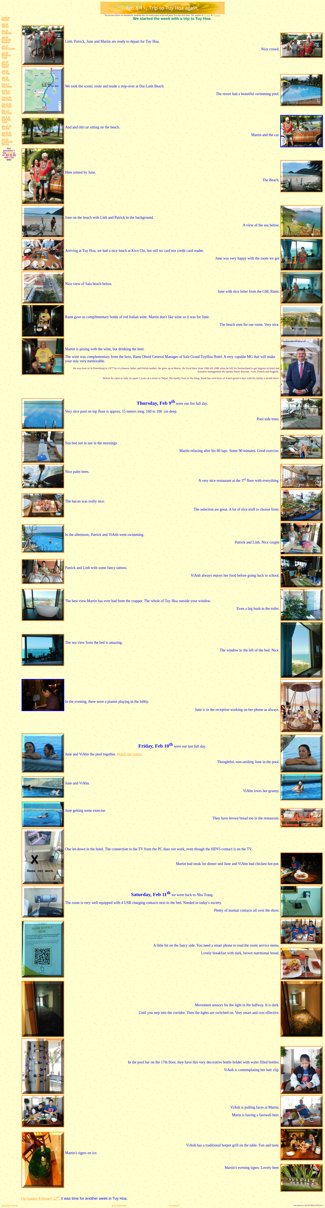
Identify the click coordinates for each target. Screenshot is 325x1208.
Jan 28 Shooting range (6, 55)
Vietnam (216, 15)
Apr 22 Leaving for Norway (7, 141)
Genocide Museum (6, 41)
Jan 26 (5, 37)
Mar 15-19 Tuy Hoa (6, 127)
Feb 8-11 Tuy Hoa (6, 92)
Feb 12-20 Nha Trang (7, 98)
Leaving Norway (6, 18)
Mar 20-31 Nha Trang (7, 134)
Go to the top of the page (10, 1205)
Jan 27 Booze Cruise (8, 47)
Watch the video (129, 754)
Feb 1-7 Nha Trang (7, 85)
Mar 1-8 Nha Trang (7, 112)
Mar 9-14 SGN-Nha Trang (6, 119)
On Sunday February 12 (40, 1198)
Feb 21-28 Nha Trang (7, 105)
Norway (207, 15)
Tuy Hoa (6, 73)
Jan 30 (5, 71)
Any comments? (174, 1205)
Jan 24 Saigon (5, 25)
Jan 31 (5, 77)
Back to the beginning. (119, 1205)
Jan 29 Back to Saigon (5, 64)
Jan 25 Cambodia (7, 32)
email (9, 153)
